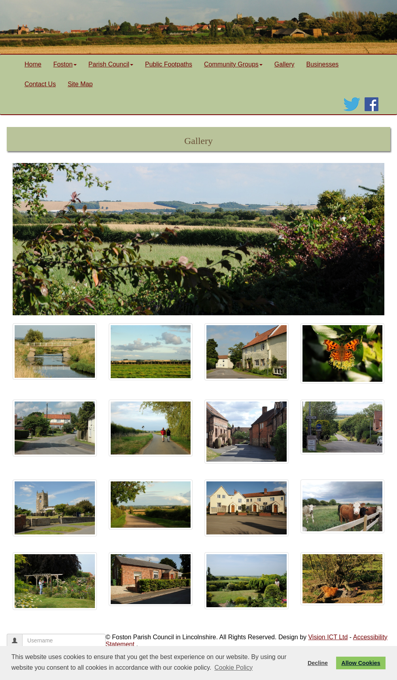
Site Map (80, 84)
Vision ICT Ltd (328, 637)
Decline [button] (318, 663)
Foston (65, 64)
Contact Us (40, 84)
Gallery (284, 64)
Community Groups (233, 64)
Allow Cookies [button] (360, 663)
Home (33, 64)
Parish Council (111, 64)
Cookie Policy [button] (233, 667)
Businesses (322, 64)
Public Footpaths (168, 64)
